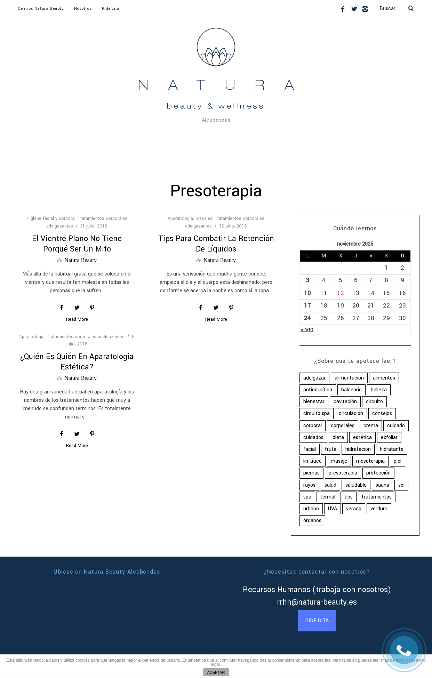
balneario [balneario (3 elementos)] (351, 389)
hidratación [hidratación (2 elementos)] (358, 449)
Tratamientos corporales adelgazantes (86, 337)
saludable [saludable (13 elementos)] (356, 485)
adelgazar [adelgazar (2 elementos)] (314, 378)
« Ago (307, 329)
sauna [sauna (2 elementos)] (382, 485)
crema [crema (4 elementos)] (370, 425)
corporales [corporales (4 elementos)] (342, 425)
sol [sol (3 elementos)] (401, 485)
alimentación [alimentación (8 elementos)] (349, 378)
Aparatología (180, 218)
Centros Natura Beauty (41, 8)
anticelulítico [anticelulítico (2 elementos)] (317, 389)
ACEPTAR (216, 672)
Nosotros (83, 8)
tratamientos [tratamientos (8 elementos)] (377, 497)
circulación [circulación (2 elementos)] (351, 413)
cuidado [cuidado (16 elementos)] (396, 425)
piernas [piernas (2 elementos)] (311, 473)
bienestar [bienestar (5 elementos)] (314, 401)
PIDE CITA (317, 620)
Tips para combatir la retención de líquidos (216, 244)
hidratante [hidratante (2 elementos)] (391, 449)
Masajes (204, 218)
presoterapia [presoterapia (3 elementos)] (343, 473)
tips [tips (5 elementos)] (348, 497)
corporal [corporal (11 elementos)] (312, 425)
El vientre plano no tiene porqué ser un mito (77, 244)
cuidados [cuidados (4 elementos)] (313, 437)
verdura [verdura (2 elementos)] (378, 508)
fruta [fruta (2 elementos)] (330, 449)
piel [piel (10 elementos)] (397, 461)
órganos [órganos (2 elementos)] (312, 520)
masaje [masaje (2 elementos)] (339, 461)
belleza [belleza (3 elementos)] (379, 389)
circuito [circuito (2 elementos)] (374, 401)
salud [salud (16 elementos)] (330, 485)
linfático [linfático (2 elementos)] (312, 461)
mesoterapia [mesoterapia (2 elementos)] (370, 461)
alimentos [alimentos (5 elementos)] (384, 378)
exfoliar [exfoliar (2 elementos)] (389, 437)
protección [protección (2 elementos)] (378, 473)
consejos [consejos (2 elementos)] (382, 413)
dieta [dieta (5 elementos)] (338, 437)
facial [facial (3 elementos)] (309, 449)
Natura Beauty (80, 260)
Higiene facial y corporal (50, 218)
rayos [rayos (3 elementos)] (309, 485)
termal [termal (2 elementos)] (327, 497)
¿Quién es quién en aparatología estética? (77, 362)
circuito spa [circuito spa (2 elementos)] (316, 413)
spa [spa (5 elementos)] (307, 497)
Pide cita (110, 8)
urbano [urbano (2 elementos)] (311, 508)
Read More (77, 319)
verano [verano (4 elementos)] (353, 508)
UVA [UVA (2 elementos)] (332, 508)
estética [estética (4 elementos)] (362, 437)
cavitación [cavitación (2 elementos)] (345, 401)
